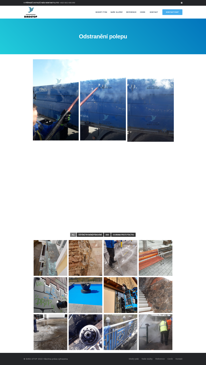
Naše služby (117, 12)
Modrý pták (101, 12)
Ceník (142, 12)
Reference (131, 12)
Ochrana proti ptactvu (123, 235)
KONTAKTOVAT (172, 12)
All (73, 235)
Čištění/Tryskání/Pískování (90, 235)
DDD (107, 235)
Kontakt (154, 12)
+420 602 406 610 (67, 3)
